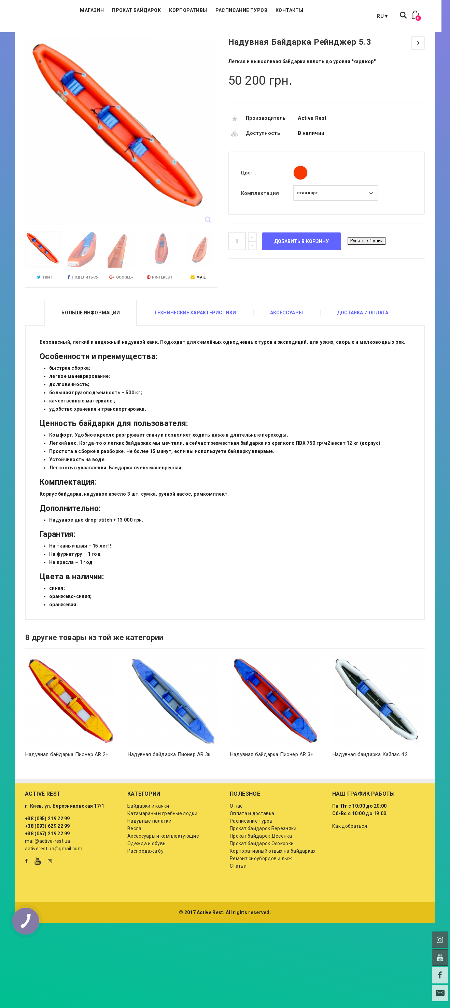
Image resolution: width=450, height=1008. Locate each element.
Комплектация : (262, 227)
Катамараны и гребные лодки (162, 847)
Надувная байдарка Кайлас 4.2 (370, 788)
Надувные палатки (149, 855)
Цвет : (249, 207)
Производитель (266, 152)
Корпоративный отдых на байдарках (273, 885)
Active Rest (312, 152)
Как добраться (349, 860)
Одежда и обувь (146, 877)
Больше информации (90, 347)
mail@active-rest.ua (47, 875)
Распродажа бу (145, 885)
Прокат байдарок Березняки (263, 862)
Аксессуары (286, 347)
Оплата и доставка (252, 847)
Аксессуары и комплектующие (163, 870)
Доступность (263, 167)
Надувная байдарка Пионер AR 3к (169, 788)
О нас (236, 840)
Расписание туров (281, 34)
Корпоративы (228, 34)
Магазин (131, 34)
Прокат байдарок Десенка (261, 870)
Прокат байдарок (176, 34)
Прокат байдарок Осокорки (262, 877)
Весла (134, 862)
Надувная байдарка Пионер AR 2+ (67, 788)
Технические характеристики (195, 347)
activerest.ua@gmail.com (53, 882)
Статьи (238, 900)
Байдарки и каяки (148, 840)
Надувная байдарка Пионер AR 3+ (271, 788)
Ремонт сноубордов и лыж (261, 892)
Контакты (329, 34)
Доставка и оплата (363, 347)
